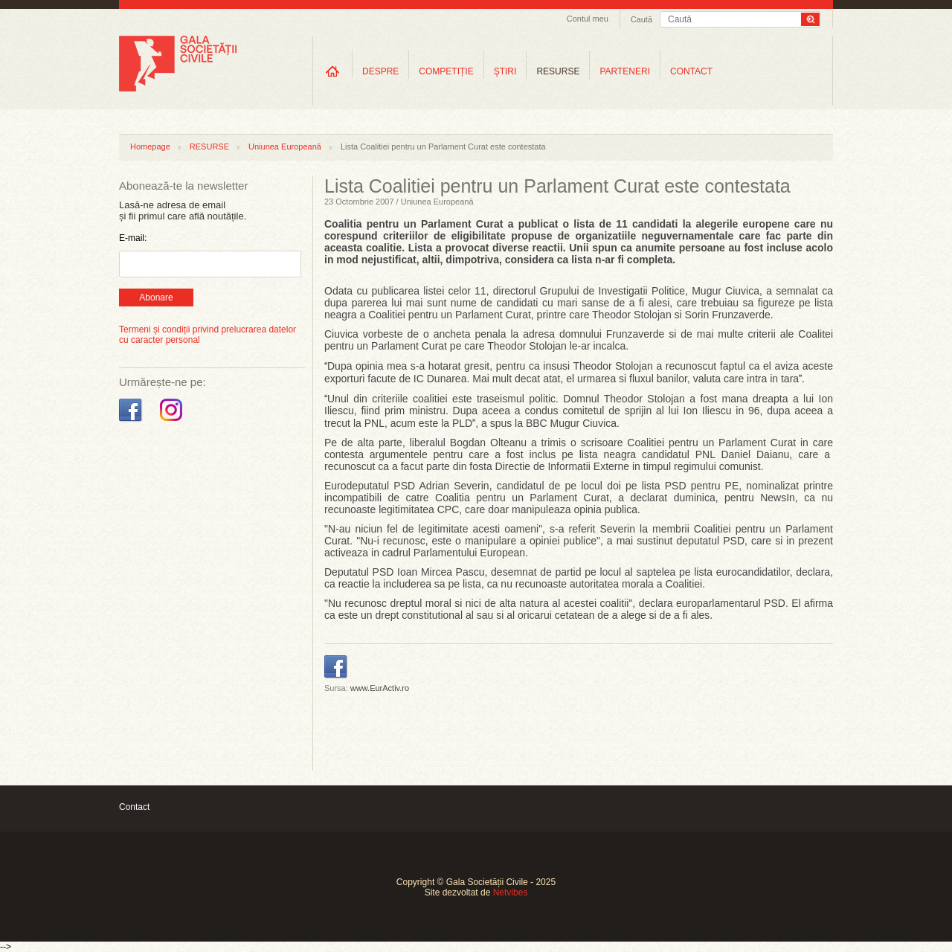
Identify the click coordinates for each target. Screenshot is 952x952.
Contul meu (587, 18)
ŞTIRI (505, 71)
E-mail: (133, 238)
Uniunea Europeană (284, 146)
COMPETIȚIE (446, 71)
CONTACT (691, 71)
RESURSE (557, 71)
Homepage (150, 146)
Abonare (156, 297)
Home (332, 71)
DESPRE (380, 71)
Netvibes (510, 892)
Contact (134, 807)
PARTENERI (624, 71)
